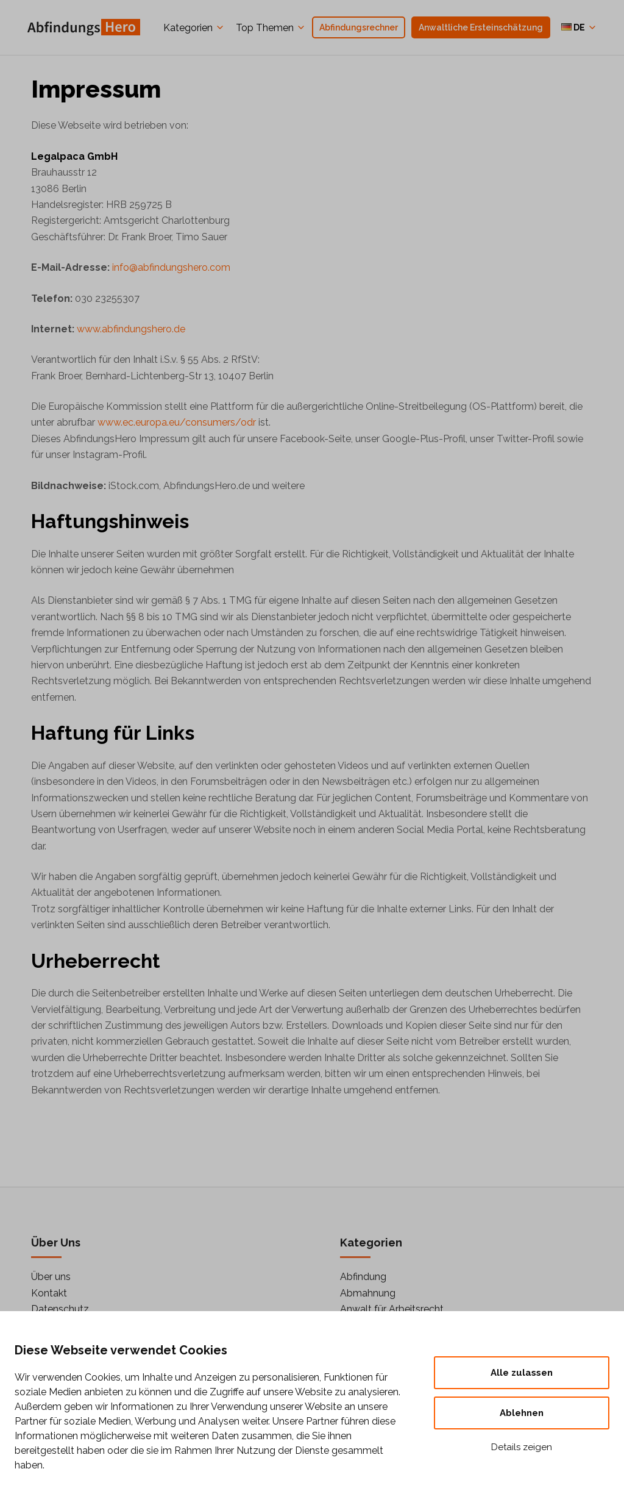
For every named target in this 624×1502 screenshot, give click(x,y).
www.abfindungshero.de (131, 329)
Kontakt (49, 1293)
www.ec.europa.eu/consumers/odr (177, 422)
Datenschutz (60, 1309)
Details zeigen (521, 1447)
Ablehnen (522, 1412)
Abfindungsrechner (358, 27)
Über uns (51, 1276)
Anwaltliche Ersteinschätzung (481, 27)
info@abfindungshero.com (171, 267)
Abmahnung (367, 1293)
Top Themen (265, 28)
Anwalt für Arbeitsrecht (392, 1309)
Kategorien (188, 28)
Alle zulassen (522, 1372)
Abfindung (363, 1276)
